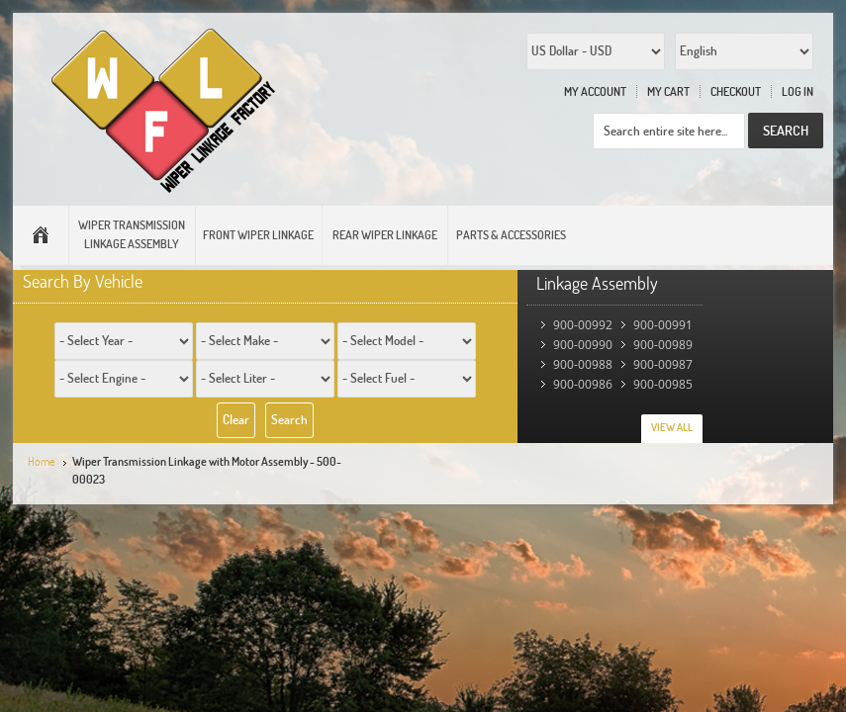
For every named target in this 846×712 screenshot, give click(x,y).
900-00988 (582, 364)
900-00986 (582, 384)
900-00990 (582, 344)
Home (41, 461)
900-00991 (663, 324)
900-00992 (582, 324)
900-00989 (663, 344)
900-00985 (663, 384)
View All (672, 427)
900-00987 (663, 364)
